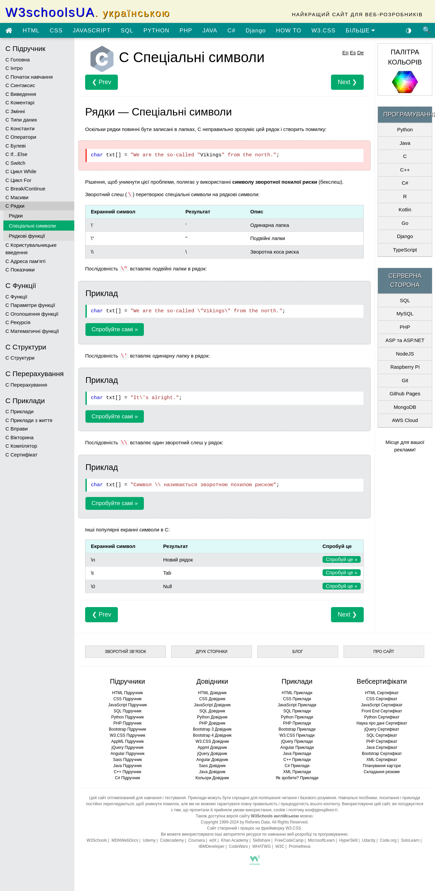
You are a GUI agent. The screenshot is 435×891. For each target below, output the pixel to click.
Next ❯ (347, 82)
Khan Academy (234, 840)
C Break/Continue (25, 188)
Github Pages (405, 393)
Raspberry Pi (405, 367)
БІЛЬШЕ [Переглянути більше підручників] (361, 30)
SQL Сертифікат (381, 735)
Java (405, 143)
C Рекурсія (17, 322)
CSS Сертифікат (381, 699)
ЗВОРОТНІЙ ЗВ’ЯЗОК (125, 651)
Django (256, 30)
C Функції (16, 296)
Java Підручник (127, 765)
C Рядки (14, 206)
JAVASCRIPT (91, 30)
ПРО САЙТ (384, 651)
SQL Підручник (127, 711)
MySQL (404, 313)
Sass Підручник (127, 759)
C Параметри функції (30, 305)
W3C (279, 846)
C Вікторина (19, 437)
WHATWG (261, 846)
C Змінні (15, 111)
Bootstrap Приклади (297, 729)
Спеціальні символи (32, 226)
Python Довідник (212, 717)
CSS (56, 30)
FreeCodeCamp (289, 840)
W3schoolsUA (87, 12)
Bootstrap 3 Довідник (212, 729)
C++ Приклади (297, 759)
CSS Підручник (127, 699)
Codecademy (172, 840)
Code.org (388, 840)
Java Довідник (212, 771)
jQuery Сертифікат (381, 729)
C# (231, 30)
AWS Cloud (405, 420)
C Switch (15, 163)
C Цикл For (18, 180)
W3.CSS (323, 30)
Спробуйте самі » (115, 329)
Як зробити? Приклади (297, 778)
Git (405, 380)
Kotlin (405, 209)
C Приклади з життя (28, 420)
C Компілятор (21, 446)
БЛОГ (297, 651)
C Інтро (14, 68)
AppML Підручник (127, 741)
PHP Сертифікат (382, 741)
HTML (31, 30)
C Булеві (15, 146)
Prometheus (300, 846)
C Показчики (20, 269)
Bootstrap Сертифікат (382, 753)
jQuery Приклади (297, 741)
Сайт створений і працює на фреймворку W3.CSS (254, 828)
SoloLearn (410, 840)
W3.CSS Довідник (212, 741)
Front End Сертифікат (381, 711)
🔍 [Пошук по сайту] (427, 30)
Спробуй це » (341, 559)
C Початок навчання (29, 77)
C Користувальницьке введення (31, 249)
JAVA (209, 30)
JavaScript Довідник (212, 705)
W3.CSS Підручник (127, 735)
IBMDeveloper (211, 846)
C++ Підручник (128, 771)
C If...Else (16, 154)
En (345, 52)
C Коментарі (19, 102)
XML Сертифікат (381, 759)
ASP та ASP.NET (404, 340)
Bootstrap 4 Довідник (212, 735)
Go (405, 223)
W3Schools (96, 840)
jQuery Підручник (127, 747)
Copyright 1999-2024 (220, 822)
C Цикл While (20, 171)
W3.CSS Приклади (296, 735)
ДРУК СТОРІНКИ (212, 651)
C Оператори (20, 137)
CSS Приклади (297, 699)
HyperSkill (348, 840)
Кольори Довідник (212, 778)
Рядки (16, 215)
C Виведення (20, 94)
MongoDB (405, 407)
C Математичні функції (32, 331)
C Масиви (16, 197)
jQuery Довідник (212, 753)
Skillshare (261, 840)
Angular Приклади (297, 747)
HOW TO (288, 30)
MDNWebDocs (124, 840)
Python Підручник (127, 717)
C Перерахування (26, 385)
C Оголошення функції (31, 314)
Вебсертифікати (382, 681)
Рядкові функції (27, 236)
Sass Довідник (212, 765)
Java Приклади (297, 753)
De (360, 52)
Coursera (196, 840)
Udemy (149, 840)
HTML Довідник (212, 692)
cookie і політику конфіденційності (305, 810)
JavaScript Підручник (127, 705)
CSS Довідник (212, 699)
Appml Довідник (212, 747)
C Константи (19, 128)
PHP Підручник (127, 723)
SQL (127, 30)
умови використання (252, 810)
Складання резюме (382, 771)
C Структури (19, 358)
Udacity (369, 840)
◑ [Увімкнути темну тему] (409, 30)
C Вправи (16, 428)
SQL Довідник (212, 711)
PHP (185, 30)
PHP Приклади (297, 723)
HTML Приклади (297, 692)
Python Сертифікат (382, 717)
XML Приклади (297, 771)
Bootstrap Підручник (127, 729)
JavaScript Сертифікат (382, 705)
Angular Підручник (127, 753)
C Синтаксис (20, 85)
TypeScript (405, 250)
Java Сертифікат (382, 747)
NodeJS (405, 354)
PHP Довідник (212, 723)
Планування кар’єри (382, 765)
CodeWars (238, 846)
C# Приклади (297, 765)
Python (405, 129)
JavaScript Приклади (297, 705)
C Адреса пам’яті (25, 261)
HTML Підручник (127, 692)
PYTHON (157, 30)
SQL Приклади (297, 711)
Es (353, 52)
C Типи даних (21, 120)
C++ (405, 170)
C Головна (17, 59)
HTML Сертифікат (382, 692)
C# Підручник (127, 778)
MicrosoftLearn (321, 840)
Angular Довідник (212, 759)
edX (212, 840)
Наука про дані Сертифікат (381, 723)
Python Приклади (297, 717)
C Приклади (19, 411)
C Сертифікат (21, 454)
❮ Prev (101, 82)
